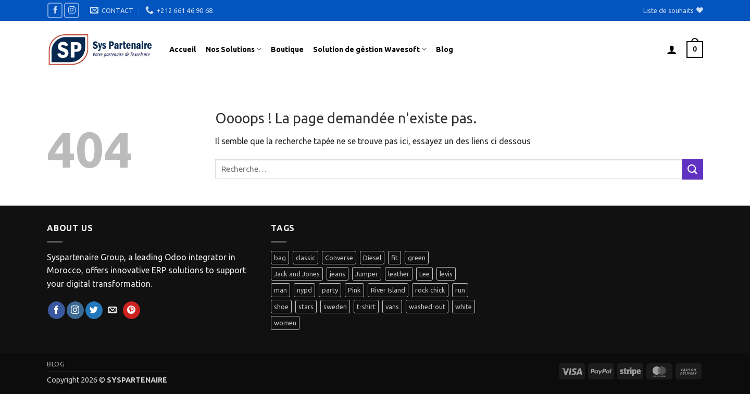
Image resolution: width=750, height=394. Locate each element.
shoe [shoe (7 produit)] (281, 306)
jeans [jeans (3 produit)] (337, 273)
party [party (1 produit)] (330, 290)
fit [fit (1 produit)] (394, 257)
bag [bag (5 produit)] (280, 257)
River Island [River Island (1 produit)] (388, 290)
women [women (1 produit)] (285, 322)
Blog (444, 49)
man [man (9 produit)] (280, 290)
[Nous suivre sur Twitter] (94, 310)
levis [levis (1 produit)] (446, 273)
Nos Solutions (233, 49)
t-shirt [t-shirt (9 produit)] (366, 306)
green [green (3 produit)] (417, 257)
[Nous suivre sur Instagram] (71, 10)
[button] (672, 49)
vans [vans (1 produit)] (392, 306)
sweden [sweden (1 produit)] (335, 306)
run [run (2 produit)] (460, 290)
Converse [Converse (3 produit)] (339, 257)
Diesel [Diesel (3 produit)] (372, 257)
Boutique (287, 49)
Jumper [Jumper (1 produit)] (366, 273)
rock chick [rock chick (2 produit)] (430, 290)
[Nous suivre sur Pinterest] (131, 310)
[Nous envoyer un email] (112, 310)
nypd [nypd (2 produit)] (304, 290)
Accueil (182, 49)
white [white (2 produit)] (463, 306)
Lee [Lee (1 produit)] (424, 273)
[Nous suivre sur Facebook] (55, 10)
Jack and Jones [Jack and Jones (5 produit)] (297, 273)
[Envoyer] (692, 169)
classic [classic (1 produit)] (305, 257)
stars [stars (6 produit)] (306, 306)
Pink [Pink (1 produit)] (354, 290)
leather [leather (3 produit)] (398, 273)
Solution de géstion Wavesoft (370, 49)
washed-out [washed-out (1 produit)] (427, 306)
